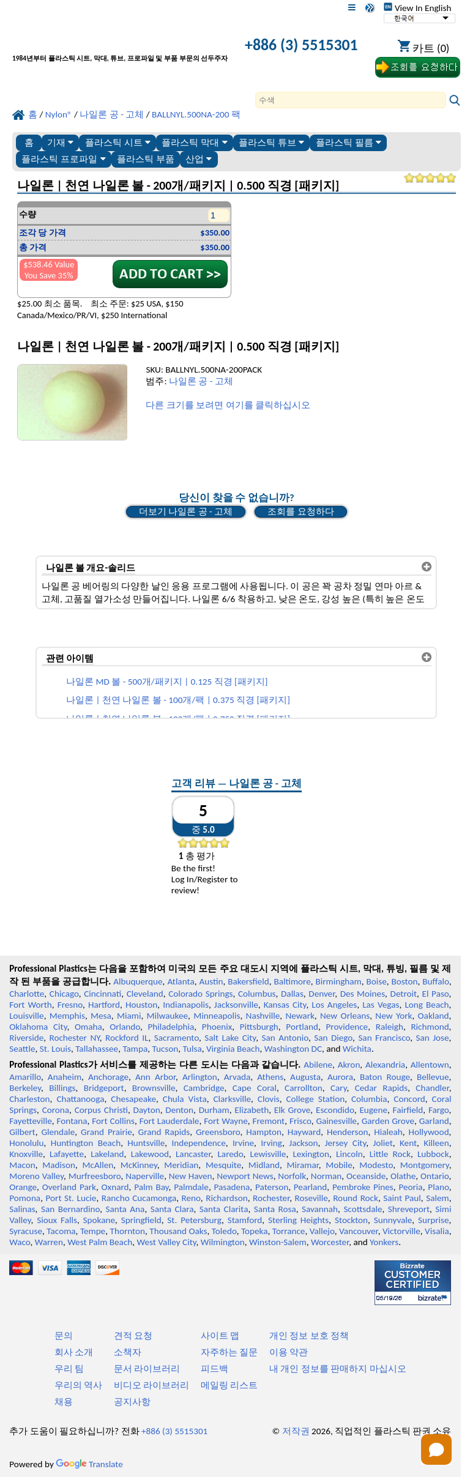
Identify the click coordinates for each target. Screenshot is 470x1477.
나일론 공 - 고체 (201, 381)
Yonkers (384, 1242)
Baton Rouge (385, 1076)
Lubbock (433, 1153)
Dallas (292, 993)
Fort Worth (30, 1004)
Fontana (72, 1120)
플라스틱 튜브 (271, 142)
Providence (347, 1026)
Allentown (430, 1064)
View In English (417, 7)
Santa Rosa (275, 1209)
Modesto (376, 1164)
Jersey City (346, 1142)
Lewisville (268, 1153)
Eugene (373, 1109)
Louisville (26, 1015)
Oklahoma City (38, 1026)
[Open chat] (436, 1449)
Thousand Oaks (178, 1231)
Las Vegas (380, 1004)
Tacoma (61, 1231)
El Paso (435, 993)
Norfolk (292, 1175)
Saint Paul (402, 1198)
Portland (302, 1026)
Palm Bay (151, 1186)
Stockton (351, 1220)
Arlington (199, 1076)
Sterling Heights (298, 1220)
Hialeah (388, 1131)
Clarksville (233, 1098)
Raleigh (389, 1026)
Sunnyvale (393, 1220)
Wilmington (223, 1242)
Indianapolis (186, 1004)
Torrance (288, 1231)
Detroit (403, 993)
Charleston (29, 1098)
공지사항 (132, 1401)
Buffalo (435, 981)
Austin (211, 981)
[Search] (350, 100)
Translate (89, 1464)
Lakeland (107, 1153)
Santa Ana (125, 1209)
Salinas (22, 1209)
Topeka (254, 1231)
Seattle (22, 1048)
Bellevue (433, 1076)
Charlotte (26, 993)
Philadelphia (171, 1026)
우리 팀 (69, 1368)
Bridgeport (104, 1087)
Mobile (339, 1164)
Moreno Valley (36, 1175)
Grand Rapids (164, 1131)
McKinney (139, 1164)
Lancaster (193, 1153)
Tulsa (192, 1048)
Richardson (226, 1198)
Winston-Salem (278, 1242)
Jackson (303, 1142)
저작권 (296, 1431)
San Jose (432, 1037)
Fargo (438, 1109)
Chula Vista (185, 1098)
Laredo (230, 1153)
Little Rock (390, 1153)
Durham (214, 1109)
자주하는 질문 (229, 1352)
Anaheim (64, 1076)
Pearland (310, 1186)
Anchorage (108, 1076)
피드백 (214, 1368)
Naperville (144, 1175)
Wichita (357, 1048)
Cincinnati (102, 993)
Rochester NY (74, 1037)
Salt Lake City (230, 1037)
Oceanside (366, 1175)
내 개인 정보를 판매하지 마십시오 (337, 1368)
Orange (23, 1186)
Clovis (269, 1098)
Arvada (237, 1076)
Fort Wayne (226, 1120)
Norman (326, 1175)
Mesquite (223, 1164)
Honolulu (26, 1142)
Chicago (64, 993)
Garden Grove (388, 1120)
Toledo (224, 1231)
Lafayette (67, 1153)
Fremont (269, 1120)
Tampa (134, 1048)
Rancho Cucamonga (139, 1198)
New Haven (190, 1175)
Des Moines (362, 993)
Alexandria (385, 1064)
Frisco (300, 1120)
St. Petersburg (194, 1220)
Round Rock (355, 1198)
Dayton (146, 1109)
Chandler (432, 1087)
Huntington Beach (86, 1142)
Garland (434, 1120)
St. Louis (55, 1048)
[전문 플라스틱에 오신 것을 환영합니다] (120, 46)
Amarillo (25, 1076)
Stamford (245, 1220)
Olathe (403, 1175)
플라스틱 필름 (348, 142)
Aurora (340, 1076)
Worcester (330, 1242)
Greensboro (218, 1131)
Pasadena (232, 1186)
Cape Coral (255, 1087)
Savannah (320, 1209)
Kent (408, 1142)
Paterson (271, 1186)
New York (393, 1015)
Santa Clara (172, 1209)
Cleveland (145, 993)
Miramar (303, 1164)
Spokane (99, 1220)
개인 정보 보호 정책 (309, 1335)
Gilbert (22, 1131)
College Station (315, 1098)
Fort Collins (113, 1120)
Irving (271, 1142)
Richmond (430, 1026)
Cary (338, 1087)
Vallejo (322, 1231)
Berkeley (25, 1087)
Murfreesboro (95, 1175)
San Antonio (284, 1037)
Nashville (263, 1015)
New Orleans (345, 1015)
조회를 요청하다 (300, 511)
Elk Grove (292, 1109)
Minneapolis (216, 1015)
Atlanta (180, 981)
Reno (191, 1198)
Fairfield (408, 1109)
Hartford (104, 1004)
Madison (58, 1164)
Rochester (271, 1198)
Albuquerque (137, 981)
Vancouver (358, 1231)
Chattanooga (80, 1098)
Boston (405, 981)
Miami (129, 1015)
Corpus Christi (101, 1109)
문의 (63, 1335)
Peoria (410, 1186)
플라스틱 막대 (194, 142)
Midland (264, 1164)
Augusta (305, 1076)
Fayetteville (30, 1120)
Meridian (181, 1164)
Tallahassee (96, 1048)
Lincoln (349, 1153)
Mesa (101, 1015)
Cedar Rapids (381, 1087)
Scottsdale (362, 1209)
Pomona (24, 1198)
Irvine (243, 1142)
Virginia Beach (233, 1048)
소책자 (127, 1352)
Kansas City (285, 1004)
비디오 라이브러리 (151, 1385)
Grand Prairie (106, 1131)
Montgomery (424, 1164)
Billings (62, 1087)
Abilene (318, 1064)
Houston (141, 1004)
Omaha (88, 1026)
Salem (437, 1198)
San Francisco (384, 1037)
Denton (179, 1109)
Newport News (245, 1175)
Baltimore (292, 981)
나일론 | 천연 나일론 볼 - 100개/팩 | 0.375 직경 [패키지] (178, 699)
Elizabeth (251, 1109)
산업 (198, 159)
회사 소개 (73, 1352)
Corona (55, 1109)
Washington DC (293, 1048)
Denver (321, 993)
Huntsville (146, 1142)
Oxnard (115, 1186)
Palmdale (191, 1186)
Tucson (165, 1048)
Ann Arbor (155, 1076)
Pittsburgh (259, 1026)
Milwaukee (167, 1015)
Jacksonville (236, 1004)
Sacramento (176, 1037)
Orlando (125, 1026)
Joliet (382, 1142)
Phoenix (217, 1026)
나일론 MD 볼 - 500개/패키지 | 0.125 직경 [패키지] (166, 681)
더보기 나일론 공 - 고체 (186, 511)
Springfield (141, 1220)
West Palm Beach (99, 1242)
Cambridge (204, 1087)
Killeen (436, 1142)
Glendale (58, 1131)
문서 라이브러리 (147, 1368)
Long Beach (427, 1004)
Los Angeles (334, 1004)
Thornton (127, 1231)
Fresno (70, 1004)
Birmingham (339, 981)
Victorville (401, 1231)
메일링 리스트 (229, 1385)
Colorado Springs (200, 993)
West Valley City (166, 1242)
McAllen (97, 1164)
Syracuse (25, 1231)
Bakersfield (248, 981)
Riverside (26, 1037)
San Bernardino (70, 1209)
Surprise (433, 1220)
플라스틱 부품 (145, 159)
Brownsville (154, 1087)
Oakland (433, 1015)
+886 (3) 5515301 (301, 44)
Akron (349, 1064)
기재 (60, 142)
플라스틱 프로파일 (63, 159)
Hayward (304, 1131)
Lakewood (150, 1153)
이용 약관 (288, 1352)
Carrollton (304, 1087)
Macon (22, 1164)
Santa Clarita (224, 1209)
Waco (19, 1242)
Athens (270, 1076)
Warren (49, 1242)
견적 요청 (133, 1335)
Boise (377, 981)
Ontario (434, 1175)
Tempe (92, 1231)
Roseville (311, 1198)
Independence (198, 1142)
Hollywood (429, 1131)
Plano (438, 1186)
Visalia (437, 1231)
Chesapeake (133, 1098)
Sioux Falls (57, 1220)
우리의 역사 (78, 1385)
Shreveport (409, 1209)
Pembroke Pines (363, 1186)
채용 (63, 1401)
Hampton (264, 1131)
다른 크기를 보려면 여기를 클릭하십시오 (228, 405)
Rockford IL (127, 1037)
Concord (409, 1098)
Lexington (311, 1153)
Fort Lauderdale (170, 1120)
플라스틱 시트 (118, 142)
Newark (299, 1015)
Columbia (369, 1098)
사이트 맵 (220, 1335)
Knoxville (26, 1153)
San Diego (333, 1037)
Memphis (67, 1015)
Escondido (335, 1109)
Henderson (347, 1131)
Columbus (257, 993)
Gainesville (336, 1120)
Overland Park (69, 1186)
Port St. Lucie (71, 1198)
